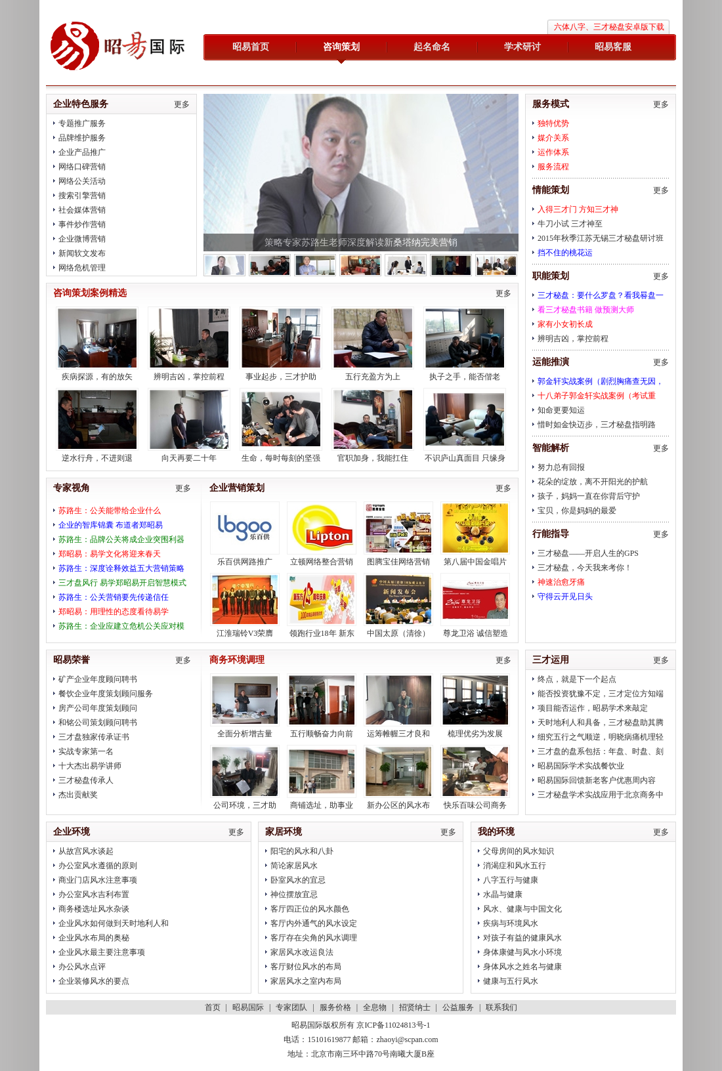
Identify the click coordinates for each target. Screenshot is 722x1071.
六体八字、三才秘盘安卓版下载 (609, 27)
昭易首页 (250, 47)
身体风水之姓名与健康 (522, 966)
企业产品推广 (82, 152)
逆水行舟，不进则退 (97, 458)
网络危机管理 (82, 267)
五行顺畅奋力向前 (321, 733)
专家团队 (291, 1007)
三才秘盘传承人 (86, 780)
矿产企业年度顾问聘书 (97, 679)
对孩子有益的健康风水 (522, 937)
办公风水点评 (82, 966)
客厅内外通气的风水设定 (313, 923)
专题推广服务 (82, 123)
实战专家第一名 (86, 751)
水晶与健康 (502, 894)
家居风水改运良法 (301, 952)
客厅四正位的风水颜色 (309, 909)
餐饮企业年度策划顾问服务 (105, 693)
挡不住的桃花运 (565, 252)
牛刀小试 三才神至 (570, 223)
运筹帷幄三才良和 (398, 733)
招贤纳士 (415, 1007)
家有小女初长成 (565, 324)
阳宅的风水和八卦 (301, 851)
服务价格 (335, 1007)
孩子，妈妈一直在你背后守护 (589, 496)
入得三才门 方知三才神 (578, 209)
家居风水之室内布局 (305, 981)
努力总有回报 (561, 467)
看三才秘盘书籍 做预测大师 (586, 309)
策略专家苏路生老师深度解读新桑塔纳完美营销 (361, 242)
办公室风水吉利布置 (93, 894)
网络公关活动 (82, 181)
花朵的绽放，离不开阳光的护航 (593, 481)
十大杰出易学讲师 (89, 765)
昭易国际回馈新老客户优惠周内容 (597, 780)
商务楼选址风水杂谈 (93, 909)
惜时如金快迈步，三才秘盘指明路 (597, 424)
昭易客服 (613, 47)
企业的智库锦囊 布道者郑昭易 (110, 525)
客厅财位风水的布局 (305, 966)
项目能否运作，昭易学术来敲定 (593, 708)
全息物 (375, 1007)
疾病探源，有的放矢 (97, 376)
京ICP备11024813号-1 (393, 1025)
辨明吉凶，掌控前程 (573, 338)
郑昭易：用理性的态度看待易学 (113, 611)
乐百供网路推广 (244, 561)
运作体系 (553, 152)
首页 (213, 1007)
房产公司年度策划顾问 (97, 708)
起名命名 (432, 47)
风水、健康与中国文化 (522, 909)
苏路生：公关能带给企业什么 (109, 510)
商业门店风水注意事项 (97, 880)
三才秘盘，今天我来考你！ (585, 567)
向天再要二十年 (189, 458)
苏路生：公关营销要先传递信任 (113, 597)
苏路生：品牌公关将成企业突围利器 (121, 539)
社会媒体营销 (82, 210)
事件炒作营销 (82, 224)
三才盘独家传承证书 (93, 737)
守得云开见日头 (565, 596)
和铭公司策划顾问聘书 (97, 722)
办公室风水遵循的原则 (97, 865)
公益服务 (458, 1007)
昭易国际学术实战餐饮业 (581, 765)
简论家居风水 (294, 865)
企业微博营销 (82, 238)
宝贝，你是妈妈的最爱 (577, 510)
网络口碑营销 (82, 166)
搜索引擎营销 (82, 195)
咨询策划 (341, 47)
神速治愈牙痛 (561, 582)
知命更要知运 (561, 410)
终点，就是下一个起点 (577, 679)
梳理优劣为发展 (475, 733)
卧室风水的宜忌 (298, 880)
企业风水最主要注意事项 (101, 952)
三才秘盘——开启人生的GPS (588, 553)
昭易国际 (118, 47)
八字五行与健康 (510, 880)
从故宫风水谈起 (86, 851)
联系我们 (501, 1007)
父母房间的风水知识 (518, 851)
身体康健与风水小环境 (522, 952)
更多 (661, 104)
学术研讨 (522, 47)
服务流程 (553, 166)
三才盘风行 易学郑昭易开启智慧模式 (122, 582)
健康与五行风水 (510, 981)
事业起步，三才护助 (280, 376)
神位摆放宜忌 (294, 894)
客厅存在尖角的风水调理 (313, 937)
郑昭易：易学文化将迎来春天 (109, 553)
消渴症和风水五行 (514, 865)
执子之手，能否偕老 (464, 376)
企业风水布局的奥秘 (93, 937)
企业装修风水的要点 (93, 981)
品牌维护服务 (82, 137)
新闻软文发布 (82, 253)
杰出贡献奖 (78, 794)
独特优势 (553, 123)
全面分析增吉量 (244, 733)
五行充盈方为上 (372, 376)
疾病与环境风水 (510, 923)
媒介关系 (553, 137)
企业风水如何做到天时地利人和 (113, 923)
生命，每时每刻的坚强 (281, 458)
